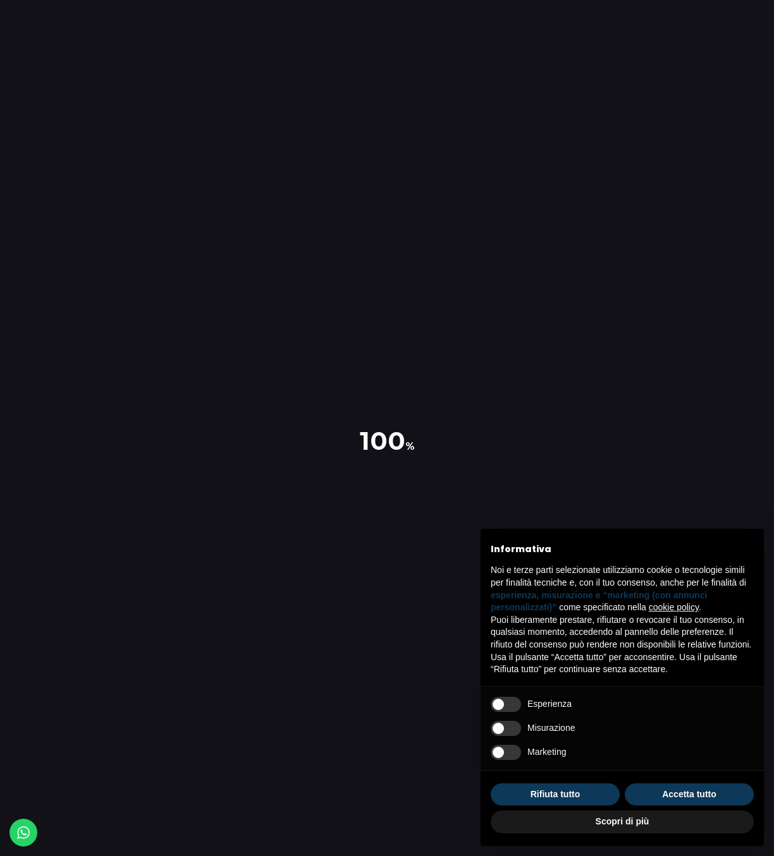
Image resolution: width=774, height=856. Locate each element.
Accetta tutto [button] (689, 794)
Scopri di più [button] (622, 821)
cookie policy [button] (674, 607)
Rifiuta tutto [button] (555, 794)
